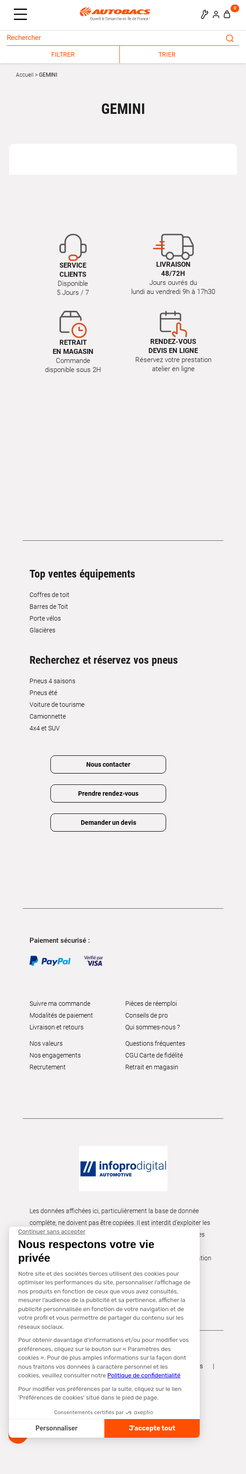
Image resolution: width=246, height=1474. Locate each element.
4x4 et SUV (45, 728)
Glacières (42, 630)
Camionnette (48, 716)
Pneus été (43, 692)
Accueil (25, 75)
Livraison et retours (57, 1027)
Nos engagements (55, 1055)
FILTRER (63, 54)
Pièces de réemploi (151, 1003)
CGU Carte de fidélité (154, 1055)
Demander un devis (108, 822)
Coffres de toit (49, 594)
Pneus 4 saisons (52, 681)
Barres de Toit (49, 606)
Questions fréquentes (155, 1043)
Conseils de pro (146, 1015)
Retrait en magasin (151, 1067)
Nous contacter (108, 764)
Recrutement (48, 1067)
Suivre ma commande (60, 1003)
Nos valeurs (46, 1043)
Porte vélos (45, 618)
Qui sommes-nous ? (152, 1027)
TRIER (167, 54)
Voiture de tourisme (57, 704)
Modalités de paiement (61, 1015)
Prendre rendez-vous (108, 793)
